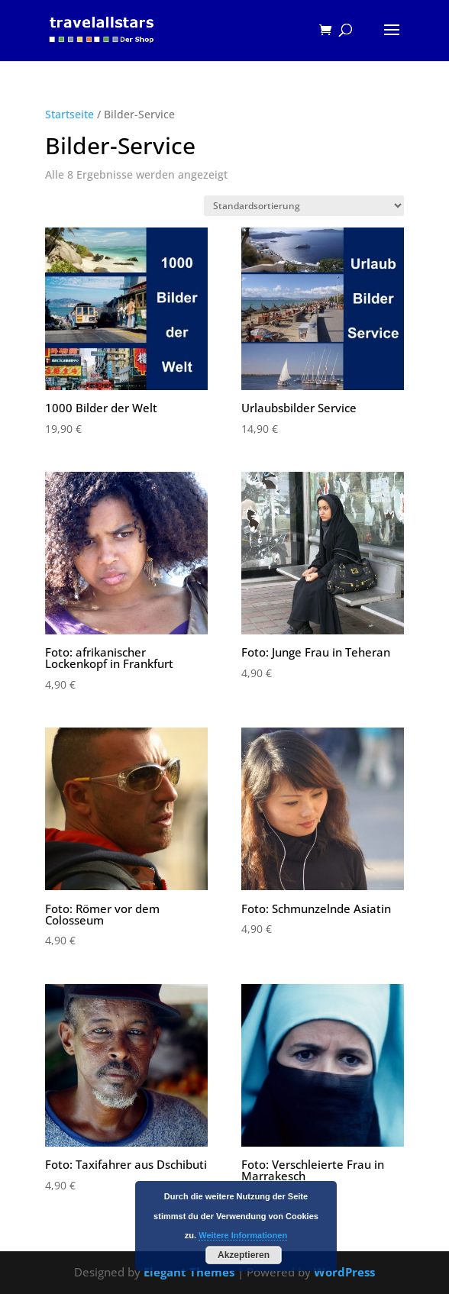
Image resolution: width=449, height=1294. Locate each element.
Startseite (69, 114)
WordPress (344, 1271)
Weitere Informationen (243, 1235)
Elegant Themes (189, 1271)
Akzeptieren (244, 1255)
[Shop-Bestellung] (304, 205)
